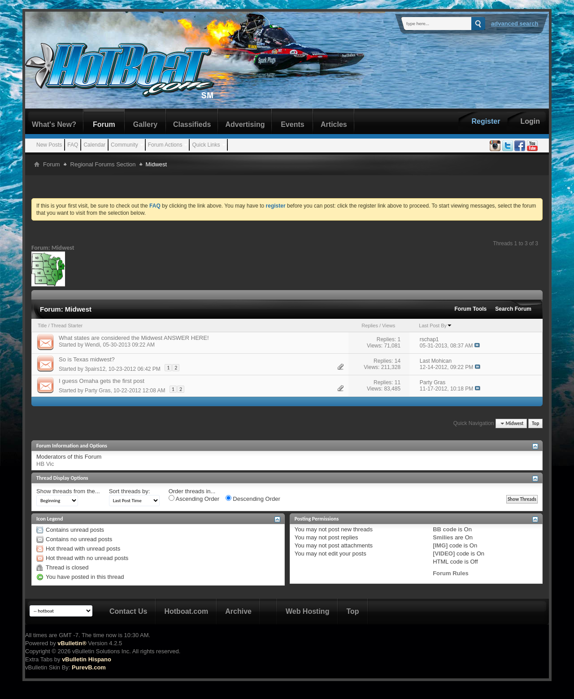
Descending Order (253, 498)
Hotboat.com (186, 611)
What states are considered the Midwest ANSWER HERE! (134, 337)
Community (124, 145)
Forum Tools (471, 309)
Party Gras (97, 390)
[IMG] (440, 545)
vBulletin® (71, 643)
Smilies (443, 537)
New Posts (49, 145)
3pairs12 (95, 369)
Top (535, 423)
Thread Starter (67, 325)
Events (292, 124)
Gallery (145, 124)
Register (485, 121)
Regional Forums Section (103, 164)
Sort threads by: (129, 491)
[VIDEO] (444, 553)
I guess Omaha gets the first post (101, 381)
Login (530, 121)
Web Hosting (307, 611)
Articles (334, 124)
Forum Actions (165, 145)
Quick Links (206, 145)
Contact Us (128, 611)
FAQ (72, 145)
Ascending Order (194, 498)
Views (388, 325)
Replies (369, 325)
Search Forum (513, 309)
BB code (445, 529)
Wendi (92, 345)
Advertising (245, 124)
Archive (238, 611)
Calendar (94, 145)
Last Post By (435, 325)
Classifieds (192, 124)
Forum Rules (450, 573)
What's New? (54, 124)
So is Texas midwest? (87, 359)
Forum (104, 124)
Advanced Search (515, 23)
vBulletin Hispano (86, 659)
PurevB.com (89, 667)
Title (42, 325)
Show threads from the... (68, 491)
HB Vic (45, 463)
